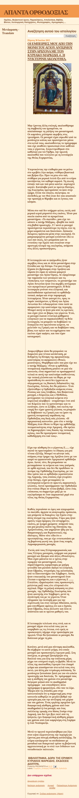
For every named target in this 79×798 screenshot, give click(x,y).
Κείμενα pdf (54, 768)
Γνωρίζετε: (37, 768)
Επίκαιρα (45, 768)
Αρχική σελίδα (51, 786)
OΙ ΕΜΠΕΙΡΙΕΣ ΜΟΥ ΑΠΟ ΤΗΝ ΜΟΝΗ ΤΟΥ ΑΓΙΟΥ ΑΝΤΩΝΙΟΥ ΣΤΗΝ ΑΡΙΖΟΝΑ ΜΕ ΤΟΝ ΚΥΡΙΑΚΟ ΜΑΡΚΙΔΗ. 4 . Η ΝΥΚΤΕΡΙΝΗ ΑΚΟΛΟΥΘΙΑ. (50, 51)
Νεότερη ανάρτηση (36, 785)
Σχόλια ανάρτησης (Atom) (51, 793)
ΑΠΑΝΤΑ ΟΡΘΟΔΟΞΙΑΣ (36, 12)
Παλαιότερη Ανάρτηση (67, 785)
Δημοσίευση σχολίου (36, 781)
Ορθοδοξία (63, 768)
